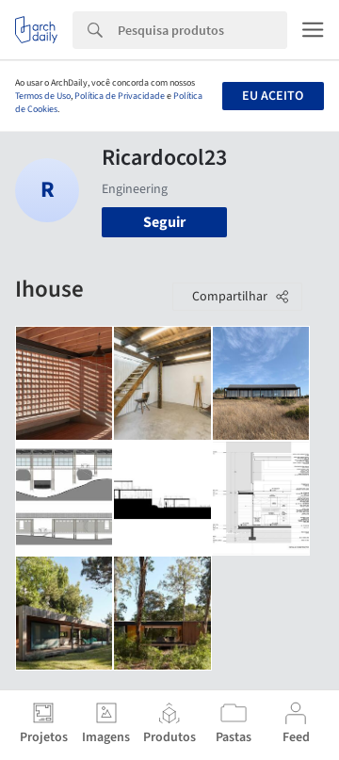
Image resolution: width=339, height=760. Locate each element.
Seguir (164, 222)
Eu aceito (272, 96)
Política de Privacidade (119, 96)
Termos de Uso (43, 96)
